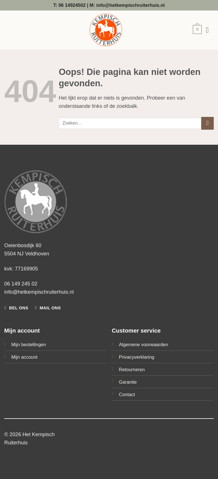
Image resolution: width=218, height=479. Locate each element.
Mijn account (24, 357)
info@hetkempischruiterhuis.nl (39, 292)
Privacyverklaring (136, 357)
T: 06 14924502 (69, 5)
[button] (196, 30)
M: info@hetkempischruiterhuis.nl (127, 5)
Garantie (128, 382)
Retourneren (132, 369)
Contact (127, 394)
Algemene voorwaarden (143, 344)
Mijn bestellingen (28, 344)
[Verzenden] (207, 123)
